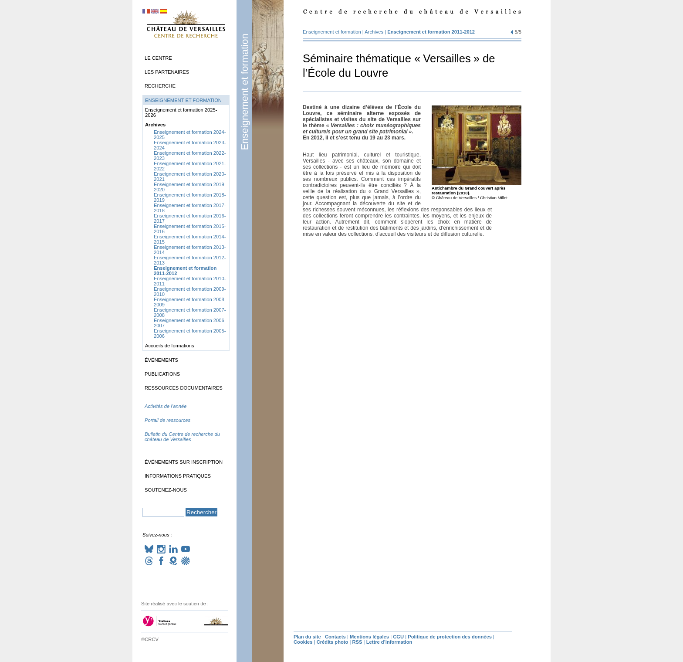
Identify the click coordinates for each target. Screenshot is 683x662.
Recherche (160, 85)
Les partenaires (167, 72)
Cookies (303, 642)
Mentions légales (369, 636)
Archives (374, 31)
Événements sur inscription (184, 462)
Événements (161, 360)
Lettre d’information (389, 642)
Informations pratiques (178, 476)
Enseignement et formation (244, 92)
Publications (162, 374)
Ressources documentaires (184, 387)
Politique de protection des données (450, 636)
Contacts (335, 636)
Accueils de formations (169, 345)
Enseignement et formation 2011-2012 (431, 31)
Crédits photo (332, 642)
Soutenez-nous (166, 489)
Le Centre (158, 58)
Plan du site (307, 636)
